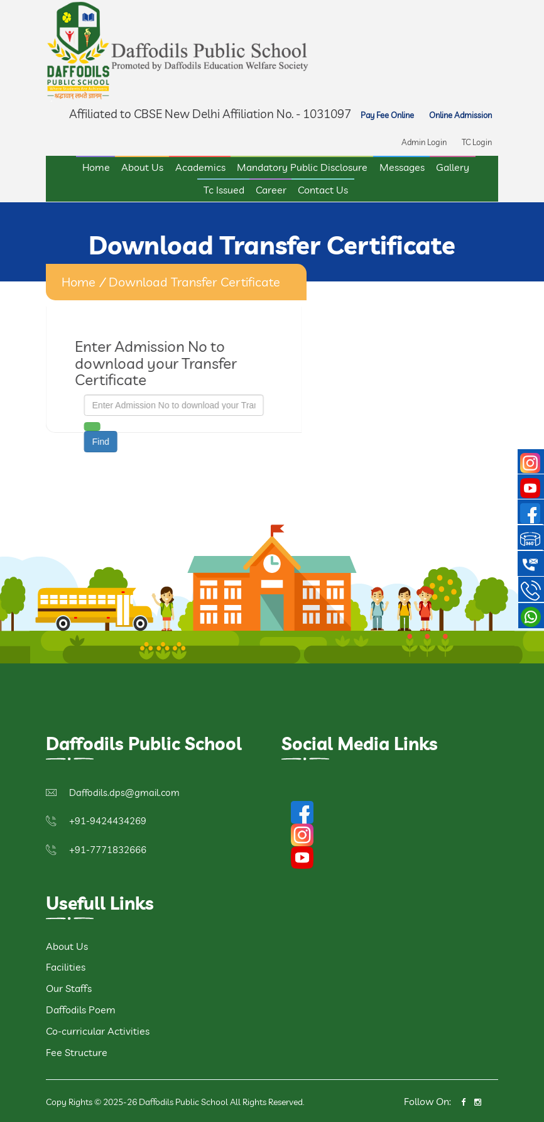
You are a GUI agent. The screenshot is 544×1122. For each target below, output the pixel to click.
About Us (142, 166)
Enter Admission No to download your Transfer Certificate (154, 361)
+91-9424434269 (107, 819)
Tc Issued (224, 188)
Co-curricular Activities (98, 1029)
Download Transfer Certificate (194, 280)
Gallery (452, 166)
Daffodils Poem (81, 1007)
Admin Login (424, 141)
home (78, 280)
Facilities (65, 965)
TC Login (477, 141)
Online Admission (460, 114)
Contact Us (323, 188)
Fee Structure (76, 1050)
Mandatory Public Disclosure (302, 166)
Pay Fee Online (387, 114)
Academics (200, 166)
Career (271, 188)
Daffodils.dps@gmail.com (124, 791)
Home (96, 166)
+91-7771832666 (107, 848)
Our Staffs (69, 986)
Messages (402, 166)
